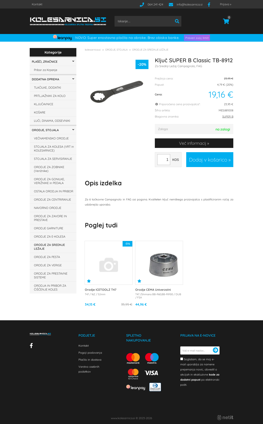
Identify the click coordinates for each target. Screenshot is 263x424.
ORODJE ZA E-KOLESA (49, 236)
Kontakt (37, 4)
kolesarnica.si (93, 49)
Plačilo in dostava (89, 359)
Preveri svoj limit (196, 38)
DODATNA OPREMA (45, 79)
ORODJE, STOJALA (45, 130)
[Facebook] (211, 4)
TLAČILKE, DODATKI (47, 87)
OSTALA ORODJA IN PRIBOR (53, 191)
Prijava (225, 4)
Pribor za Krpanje (45, 70)
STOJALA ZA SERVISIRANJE (53, 159)
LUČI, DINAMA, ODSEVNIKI (52, 121)
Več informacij (192, 143)
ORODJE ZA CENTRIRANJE (52, 199)
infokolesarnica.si (190, 4)
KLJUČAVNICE (43, 104)
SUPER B (227, 116)
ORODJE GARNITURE (48, 228)
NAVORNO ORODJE (47, 208)
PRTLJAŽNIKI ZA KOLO (50, 96)
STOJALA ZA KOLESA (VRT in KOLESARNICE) (54, 148)
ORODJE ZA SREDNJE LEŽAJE (49, 247)
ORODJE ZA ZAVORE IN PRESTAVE (50, 218)
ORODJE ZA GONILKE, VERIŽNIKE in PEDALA (49, 181)
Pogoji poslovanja (90, 352)
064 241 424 (155, 4)
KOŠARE (39, 112)
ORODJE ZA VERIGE (48, 265)
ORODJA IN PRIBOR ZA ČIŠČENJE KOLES (50, 287)
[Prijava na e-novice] (215, 350)
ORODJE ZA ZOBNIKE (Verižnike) (49, 169)
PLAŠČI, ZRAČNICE (44, 62)
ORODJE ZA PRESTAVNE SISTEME (50, 275)
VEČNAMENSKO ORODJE (51, 138)
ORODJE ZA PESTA (47, 257)
